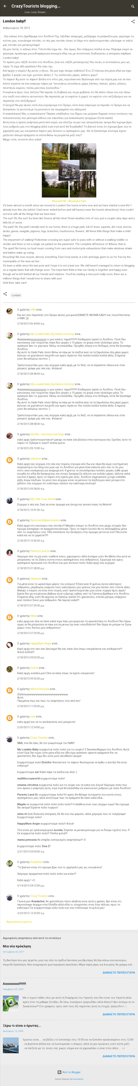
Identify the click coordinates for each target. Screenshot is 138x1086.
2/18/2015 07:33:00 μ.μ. (31, 633)
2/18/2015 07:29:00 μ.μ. (31, 605)
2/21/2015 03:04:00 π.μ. (31, 851)
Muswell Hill (59, 201)
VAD (33, 309)
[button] (133, 22)
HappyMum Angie (41, 643)
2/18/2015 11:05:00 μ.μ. (31, 706)
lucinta (34, 667)
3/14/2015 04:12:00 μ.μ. (31, 885)
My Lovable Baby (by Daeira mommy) (52, 334)
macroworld (78, 1079)
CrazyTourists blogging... (36, 6)
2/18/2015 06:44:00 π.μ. (31, 323)
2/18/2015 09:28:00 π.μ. (31, 488)
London (16, 295)
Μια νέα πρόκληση (17, 946)
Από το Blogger (69, 1072)
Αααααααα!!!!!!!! (14, 984)
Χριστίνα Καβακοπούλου (45, 520)
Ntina (34, 616)
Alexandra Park (77, 201)
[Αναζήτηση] (133, 7)
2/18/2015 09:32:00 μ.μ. (31, 678)
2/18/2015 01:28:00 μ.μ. (31, 568)
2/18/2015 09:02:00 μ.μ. (31, 657)
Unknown (36, 458)
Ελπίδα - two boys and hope (47, 434)
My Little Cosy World (43, 499)
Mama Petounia (40, 689)
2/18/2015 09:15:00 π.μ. (31, 448)
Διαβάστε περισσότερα (119, 972)
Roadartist (37, 862)
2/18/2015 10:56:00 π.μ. (31, 540)
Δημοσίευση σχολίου (19, 921)
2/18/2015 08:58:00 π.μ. (31, 373)
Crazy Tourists (39, 737)
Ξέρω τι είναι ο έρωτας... (22, 1025)
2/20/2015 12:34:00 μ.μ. (31, 727)
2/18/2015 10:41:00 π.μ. (31, 509)
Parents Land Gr (40, 551)
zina (33, 716)
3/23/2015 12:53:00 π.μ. (31, 913)
